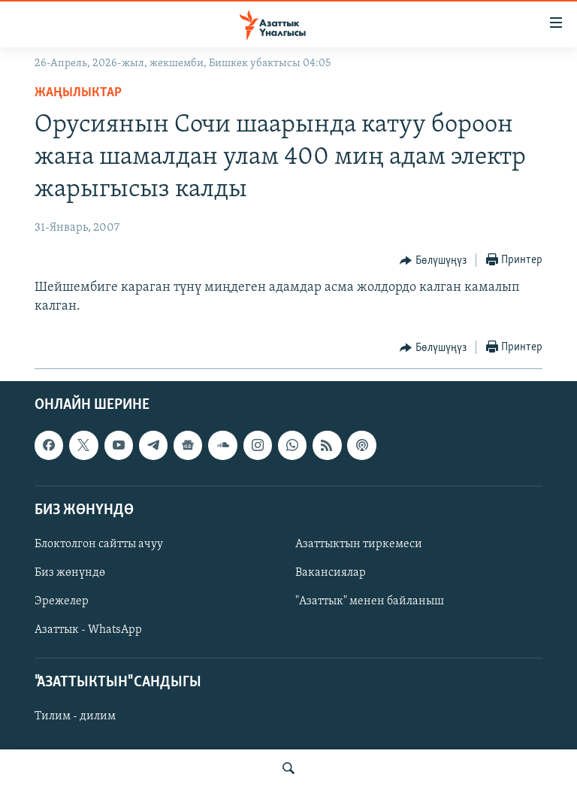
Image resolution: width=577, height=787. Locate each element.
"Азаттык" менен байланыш (369, 601)
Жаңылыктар (78, 93)
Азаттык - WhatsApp (88, 631)
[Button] (433, 261)
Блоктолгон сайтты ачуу (99, 544)
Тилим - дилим (75, 717)
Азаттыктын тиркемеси (358, 544)
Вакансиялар (330, 573)
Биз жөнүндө (70, 573)
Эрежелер (62, 601)
